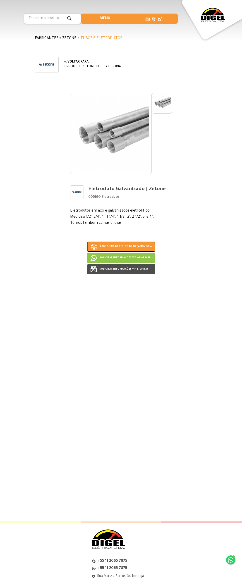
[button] (105, 19)
